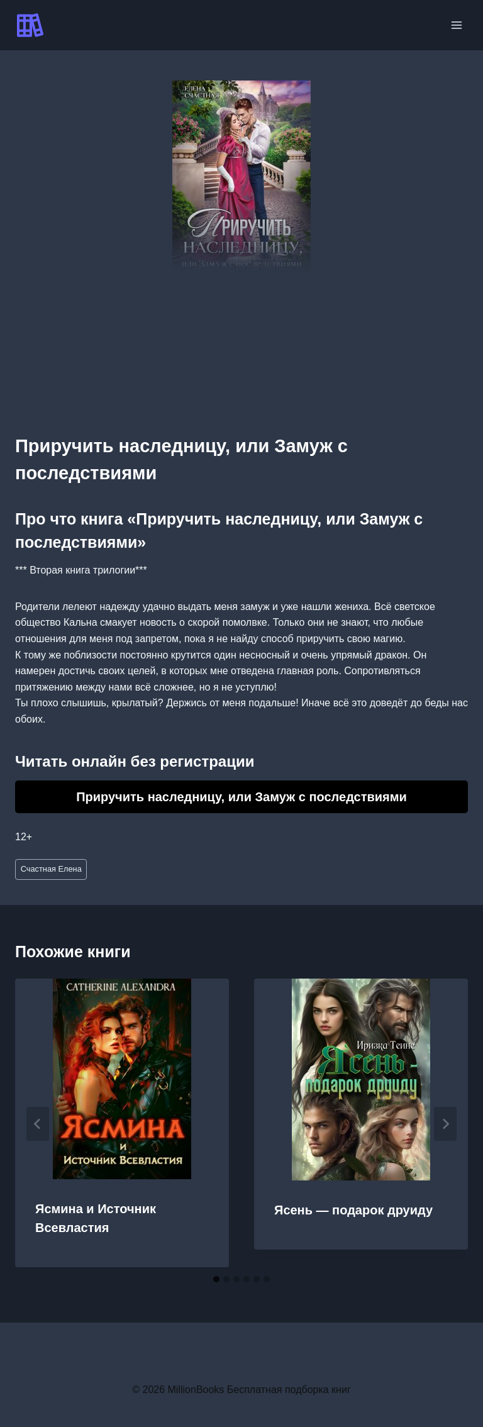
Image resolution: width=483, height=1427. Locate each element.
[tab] (216, 1279)
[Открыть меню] (456, 25)
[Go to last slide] (37, 1124)
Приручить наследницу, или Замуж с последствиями (241, 797)
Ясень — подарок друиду (353, 1210)
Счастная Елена (51, 869)
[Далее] (445, 1124)
